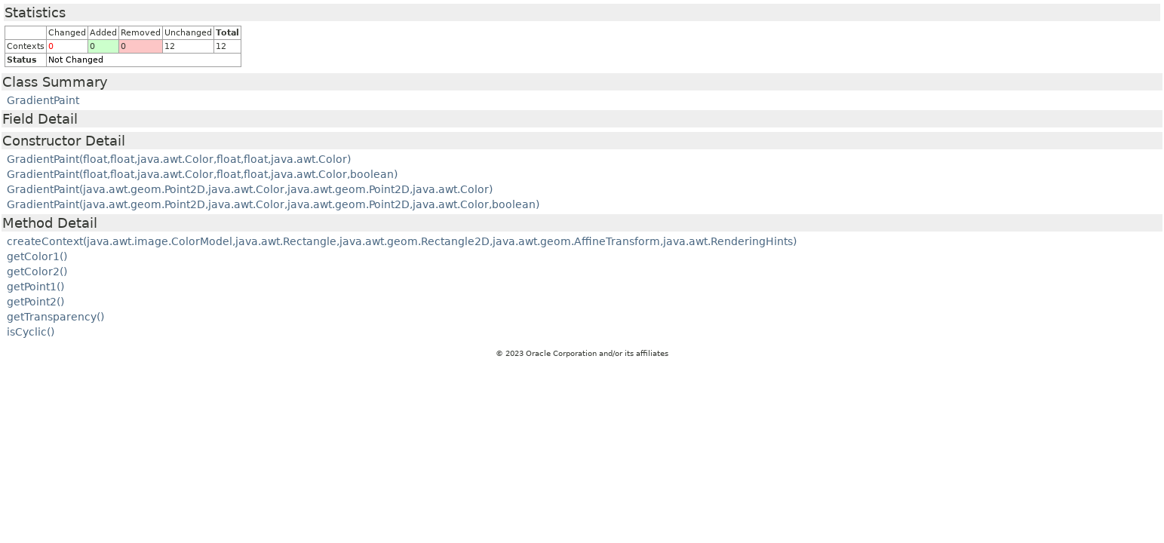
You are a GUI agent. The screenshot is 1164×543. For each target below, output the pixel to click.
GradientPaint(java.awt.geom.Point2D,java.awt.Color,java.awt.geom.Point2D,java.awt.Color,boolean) (273, 204)
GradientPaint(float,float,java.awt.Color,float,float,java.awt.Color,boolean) (202, 174)
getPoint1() (35, 287)
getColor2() (37, 271)
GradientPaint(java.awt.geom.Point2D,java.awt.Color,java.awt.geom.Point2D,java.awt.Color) (250, 189)
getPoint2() (35, 302)
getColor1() (37, 256)
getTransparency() (55, 317)
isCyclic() (30, 332)
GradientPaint (43, 100)
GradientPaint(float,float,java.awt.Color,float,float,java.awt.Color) (179, 159)
